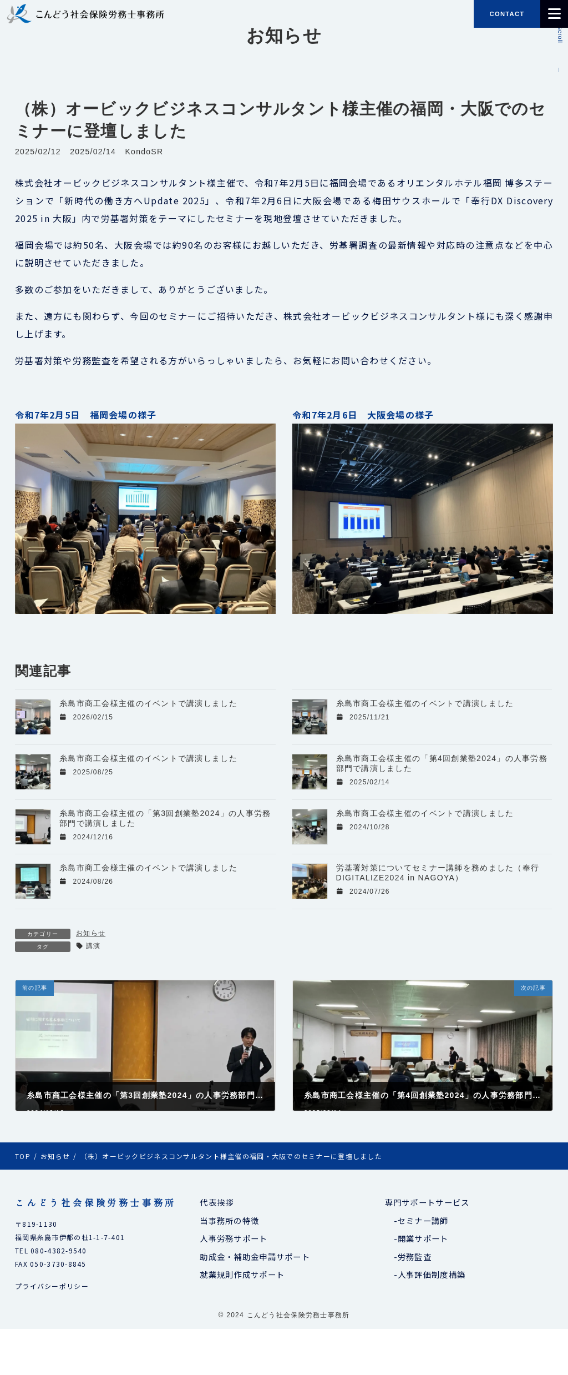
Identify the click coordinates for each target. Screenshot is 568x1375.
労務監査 (415, 1256)
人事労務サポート (233, 1238)
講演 (93, 946)
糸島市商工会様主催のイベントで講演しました (148, 703)
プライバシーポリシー (52, 1286)
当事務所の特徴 (229, 1220)
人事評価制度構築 (431, 1274)
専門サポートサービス (427, 1202)
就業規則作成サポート (242, 1274)
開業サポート (423, 1238)
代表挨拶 (217, 1202)
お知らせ (90, 933)
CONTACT (507, 14)
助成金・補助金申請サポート (255, 1256)
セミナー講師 (423, 1220)
